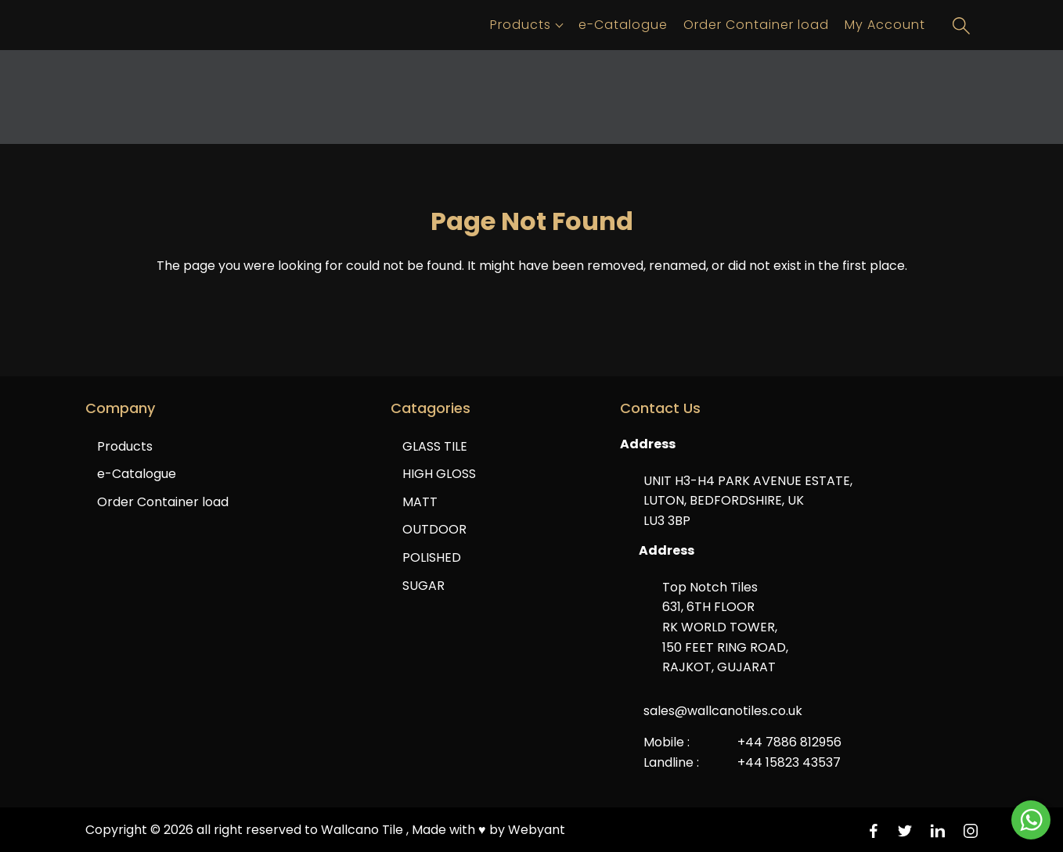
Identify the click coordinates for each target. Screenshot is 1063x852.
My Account (885, 25)
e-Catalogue (623, 25)
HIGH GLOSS (439, 474)
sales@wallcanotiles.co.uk (722, 711)
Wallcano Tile (363, 830)
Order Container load (756, 25)
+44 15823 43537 (789, 762)
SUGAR (423, 586)
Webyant (536, 830)
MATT (420, 502)
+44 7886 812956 (789, 742)
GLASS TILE (434, 446)
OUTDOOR (434, 529)
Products (520, 25)
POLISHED (431, 557)
